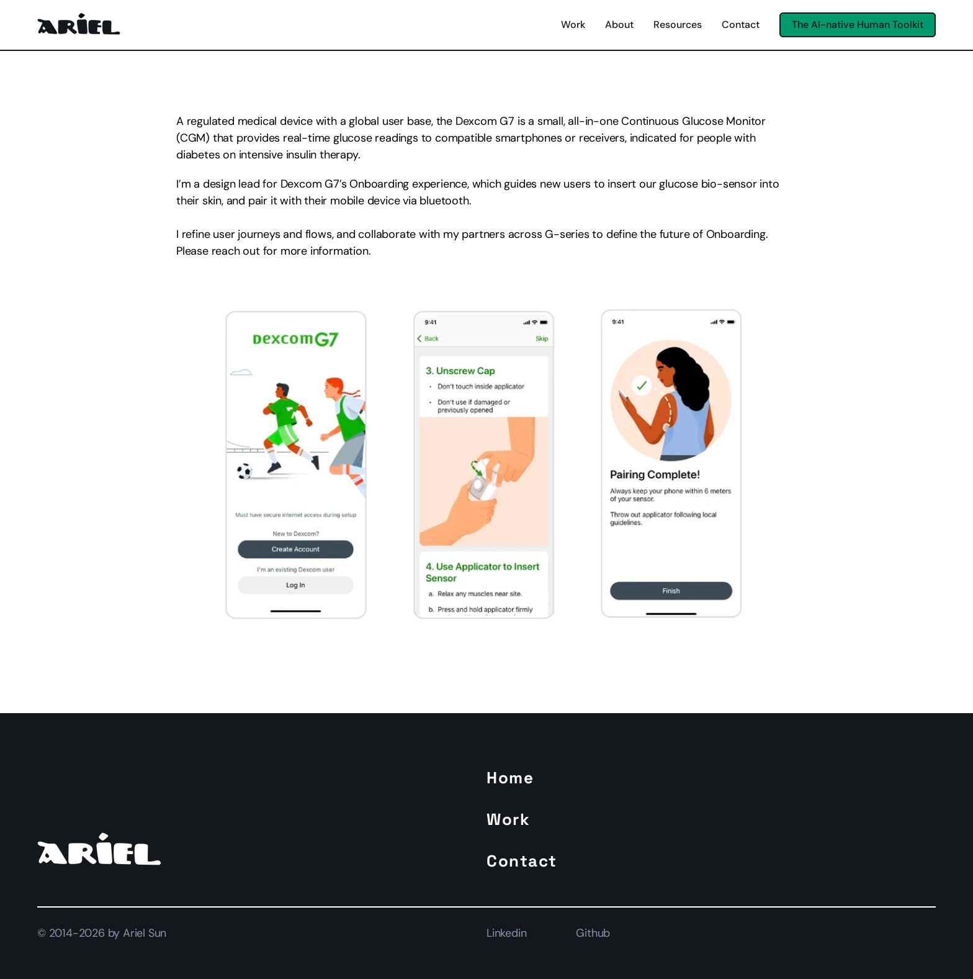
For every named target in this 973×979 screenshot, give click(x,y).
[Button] (857, 24)
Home (510, 777)
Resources (677, 24)
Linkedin (506, 933)
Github (593, 933)
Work (573, 24)
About (619, 24)
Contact (741, 24)
